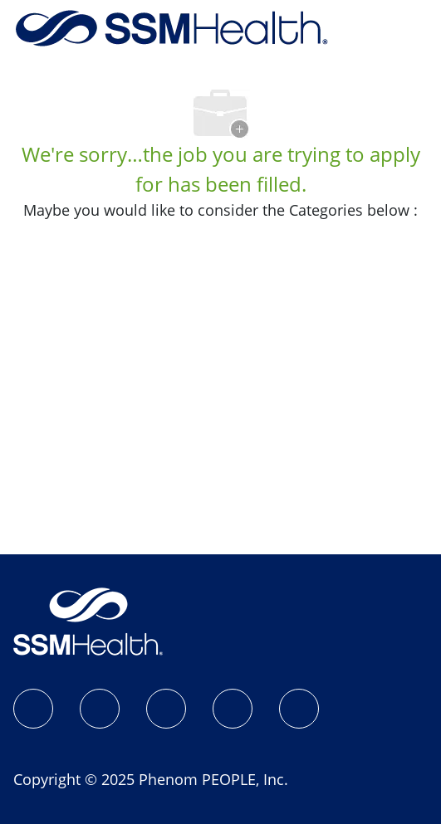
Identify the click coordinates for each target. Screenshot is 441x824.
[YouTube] (299, 709)
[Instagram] (100, 709)
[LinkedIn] (166, 709)
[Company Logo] (172, 26)
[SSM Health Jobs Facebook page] (33, 709)
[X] (232, 709)
